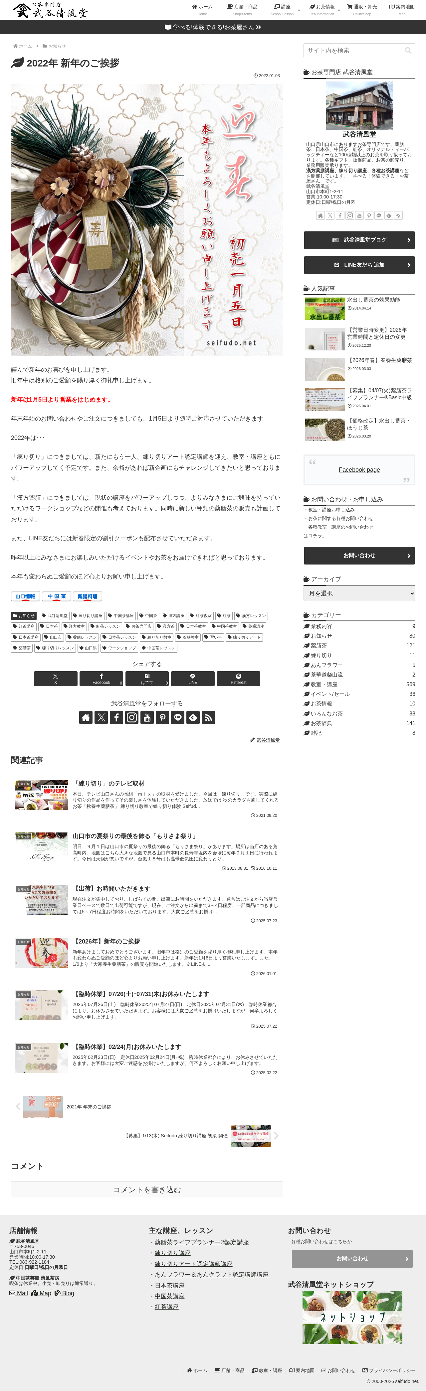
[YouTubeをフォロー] (147, 717)
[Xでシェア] (56, 678)
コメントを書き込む (147, 1190)
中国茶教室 (224, 626)
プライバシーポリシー (389, 1370)
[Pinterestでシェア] (238, 678)
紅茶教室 (201, 615)
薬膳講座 (253, 626)
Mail (18, 1293)
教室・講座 (267, 1370)
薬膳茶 (22, 648)
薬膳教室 (188, 637)
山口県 (88, 648)
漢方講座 (173, 615)
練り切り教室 (156, 637)
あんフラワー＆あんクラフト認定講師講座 (212, 1274)
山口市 (53, 637)
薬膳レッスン (82, 637)
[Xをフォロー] (101, 717)
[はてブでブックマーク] (147, 678)
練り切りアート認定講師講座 (194, 1264)
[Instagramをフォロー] (131, 717)
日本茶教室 (193, 626)
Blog (64, 1293)
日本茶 (49, 626)
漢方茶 (166, 626)
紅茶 (224, 615)
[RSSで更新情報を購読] (208, 717)
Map (41, 1293)
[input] (359, 50)
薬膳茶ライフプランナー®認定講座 (202, 1242)
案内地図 (302, 1370)
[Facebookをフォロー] (116, 717)
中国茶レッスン (158, 648)
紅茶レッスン (105, 626)
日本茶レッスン (119, 637)
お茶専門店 (138, 626)
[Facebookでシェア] (101, 678)
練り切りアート (244, 637)
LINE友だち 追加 (359, 265)
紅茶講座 (24, 626)
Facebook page (359, 469)
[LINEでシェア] (193, 678)
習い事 (213, 637)
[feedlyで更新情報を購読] (193, 717)
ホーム (197, 1370)
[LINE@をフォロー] (177, 717)
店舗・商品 (229, 1370)
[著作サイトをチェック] (86, 717)
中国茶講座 (121, 615)
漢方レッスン (251, 615)
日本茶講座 (26, 637)
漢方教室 (74, 626)
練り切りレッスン (55, 648)
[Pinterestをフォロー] (162, 717)
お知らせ (24, 615)
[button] (408, 51)
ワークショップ (119, 648)
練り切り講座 (88, 615)
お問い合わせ (359, 555)
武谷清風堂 (55, 615)
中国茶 (148, 615)
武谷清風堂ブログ (359, 240)
